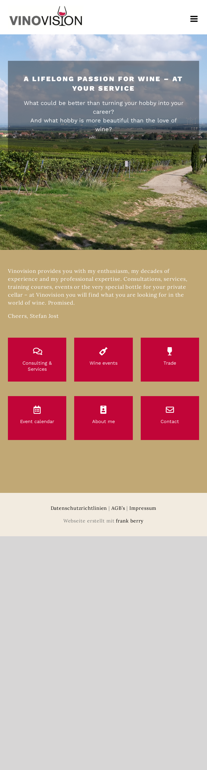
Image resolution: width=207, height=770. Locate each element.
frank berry (130, 521)
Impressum (142, 508)
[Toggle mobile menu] (194, 19)
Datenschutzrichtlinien (79, 508)
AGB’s (118, 508)
